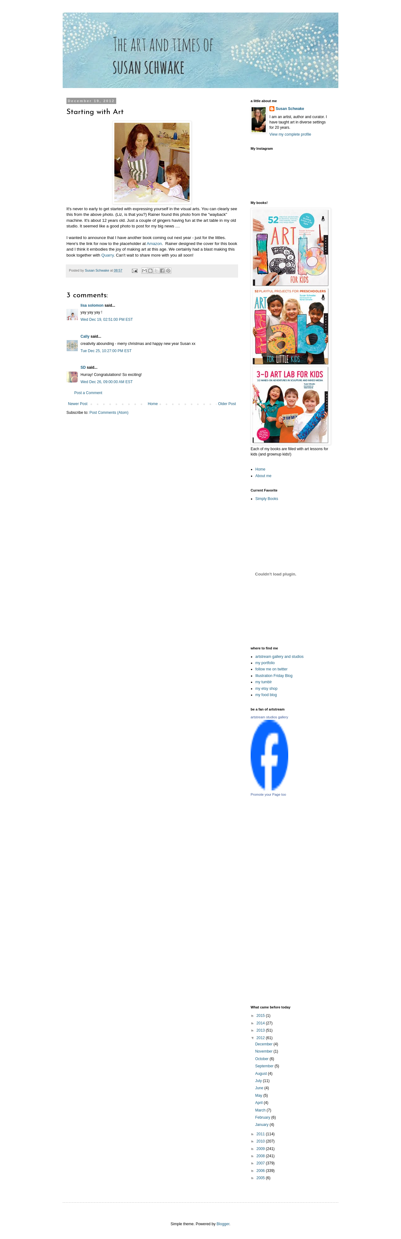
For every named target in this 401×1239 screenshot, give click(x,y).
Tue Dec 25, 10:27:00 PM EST (106, 351)
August (261, 1073)
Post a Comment (88, 393)
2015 (261, 1015)
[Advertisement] (320, 901)
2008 (261, 1156)
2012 (261, 1038)
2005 (261, 1178)
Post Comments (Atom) (108, 412)
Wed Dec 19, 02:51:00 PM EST (107, 319)
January (262, 1124)
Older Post (227, 404)
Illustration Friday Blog (274, 676)
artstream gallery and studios (279, 656)
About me (263, 476)
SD (83, 367)
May (259, 1095)
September (264, 1066)
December (264, 1044)
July (259, 1081)
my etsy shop (266, 688)
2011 (261, 1134)
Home (153, 404)
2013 (261, 1030)
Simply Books (266, 499)
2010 (261, 1141)
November (264, 1051)
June (259, 1088)
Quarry (107, 255)
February (263, 1117)
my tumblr (263, 682)
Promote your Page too (268, 794)
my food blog (266, 695)
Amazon (154, 243)
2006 (261, 1171)
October (262, 1059)
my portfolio (265, 663)
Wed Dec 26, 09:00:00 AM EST (107, 382)
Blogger (222, 1224)
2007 (261, 1163)
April (259, 1103)
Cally (85, 336)
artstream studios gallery (269, 717)
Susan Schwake (290, 109)
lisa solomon (92, 305)
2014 (261, 1023)
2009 (261, 1149)
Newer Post (77, 404)
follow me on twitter (271, 669)
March (261, 1110)
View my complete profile (290, 134)
